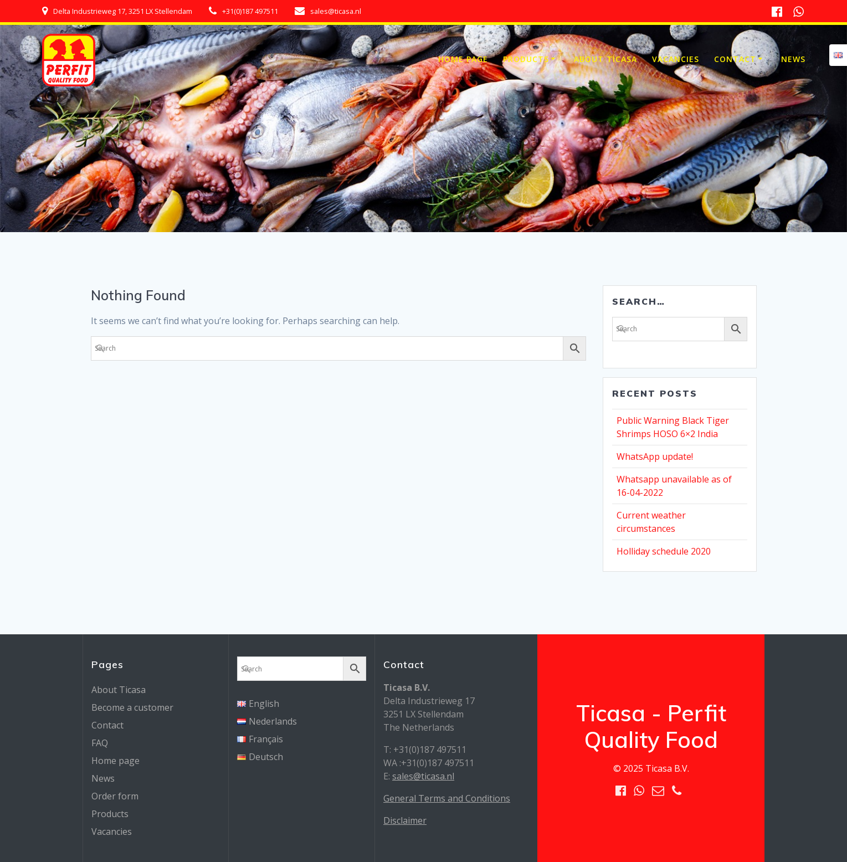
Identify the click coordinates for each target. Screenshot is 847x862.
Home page (463, 59)
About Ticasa (605, 59)
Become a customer (132, 707)
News (793, 59)
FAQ (99, 743)
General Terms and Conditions (446, 798)
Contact (735, 59)
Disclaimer (405, 820)
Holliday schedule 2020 (664, 551)
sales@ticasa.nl (423, 776)
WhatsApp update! (655, 456)
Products (526, 59)
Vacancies (675, 59)
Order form (114, 796)
